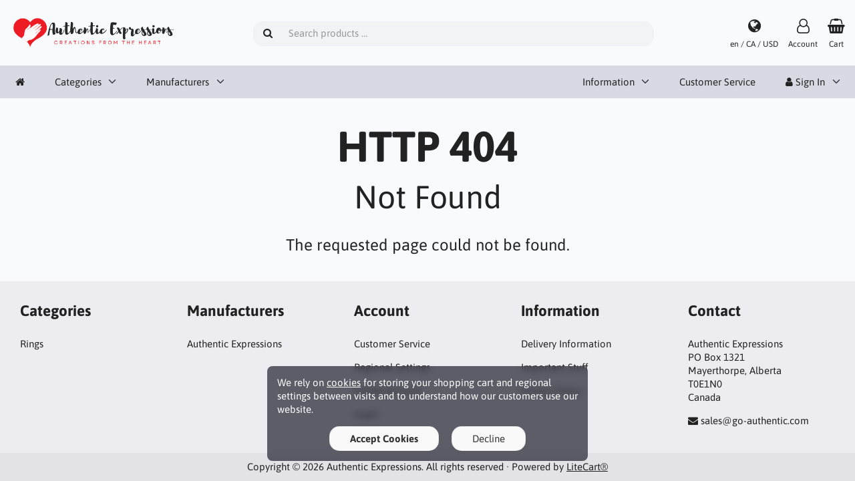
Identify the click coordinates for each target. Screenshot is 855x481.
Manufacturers (177, 82)
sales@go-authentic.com (755, 420)
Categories (78, 82)
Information (608, 82)
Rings (31, 343)
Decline (488, 438)
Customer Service (717, 82)
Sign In (805, 82)
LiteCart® (587, 466)
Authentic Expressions (234, 343)
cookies (344, 382)
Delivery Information (566, 343)
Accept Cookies (384, 438)
